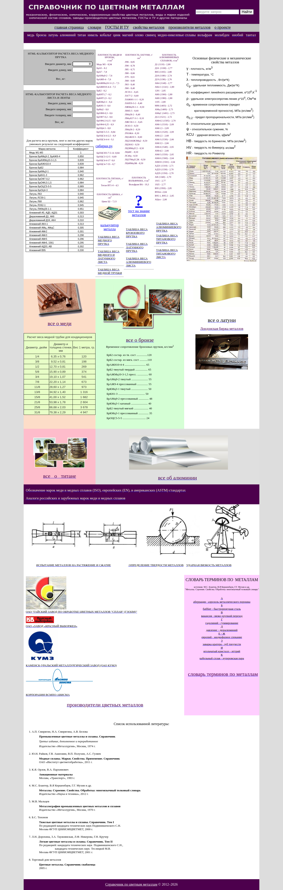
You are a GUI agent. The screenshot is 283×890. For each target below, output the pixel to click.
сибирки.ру (104, 146)
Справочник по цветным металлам (131, 884)
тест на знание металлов (139, 213)
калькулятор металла (109, 227)
